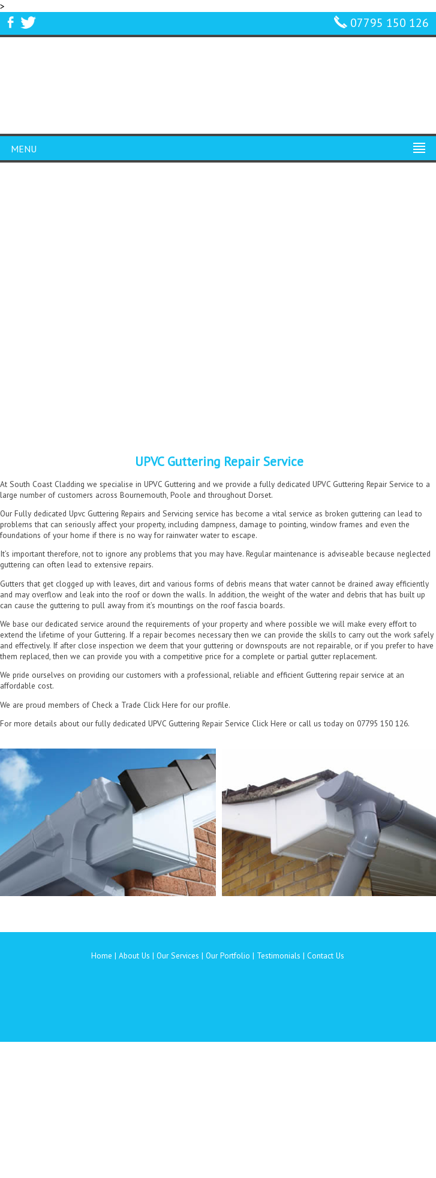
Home (101, 955)
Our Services (178, 955)
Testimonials (278, 955)
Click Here (160, 704)
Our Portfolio (228, 955)
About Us (134, 955)
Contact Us (325, 955)
